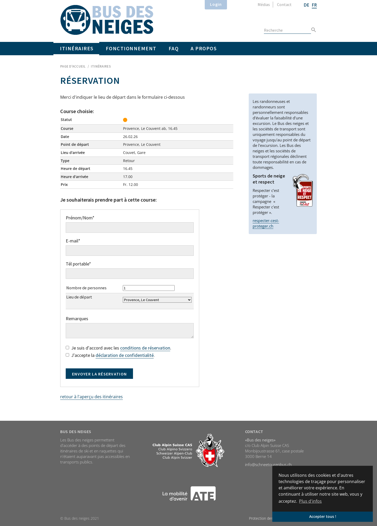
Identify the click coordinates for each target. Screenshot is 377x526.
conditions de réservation (145, 348)
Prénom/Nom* (80, 218)
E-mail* (73, 241)
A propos (204, 48)
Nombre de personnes (86, 287)
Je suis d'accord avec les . (118, 348)
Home (107, 20)
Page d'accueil (73, 66)
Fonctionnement (131, 48)
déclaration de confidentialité (125, 355)
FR (314, 5)
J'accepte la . (110, 355)
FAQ (174, 48)
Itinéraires (77, 48)
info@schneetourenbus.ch (268, 464)
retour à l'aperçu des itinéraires (91, 397)
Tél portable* (78, 264)
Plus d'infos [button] (310, 501)
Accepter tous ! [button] (322, 516)
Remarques (77, 319)
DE (306, 5)
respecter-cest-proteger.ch (266, 223)
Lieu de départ (79, 297)
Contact (284, 4)
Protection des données (269, 518)
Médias (264, 4)
